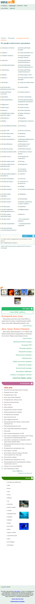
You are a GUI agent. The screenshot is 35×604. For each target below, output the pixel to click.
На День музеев (5, 198)
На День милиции (6, 189)
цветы (8, 529)
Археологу (4, 60)
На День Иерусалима (7, 133)
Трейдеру (21, 186)
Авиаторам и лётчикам (8, 47)
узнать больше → (28, 325)
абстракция (9, 545)
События (3, 38)
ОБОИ (25, 5)
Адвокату (4, 52)
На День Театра (5, 136)
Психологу (22, 136)
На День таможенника (25, 96)
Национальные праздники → (24, 355)
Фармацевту (22, 194)
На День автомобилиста (8, 139)
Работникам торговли (25, 149)
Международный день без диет (12, 426)
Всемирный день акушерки (11, 414)
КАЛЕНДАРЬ (4, 5)
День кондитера (8, 407)
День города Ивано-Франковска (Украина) (15, 428)
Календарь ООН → (27, 345)
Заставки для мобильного (13, 482)
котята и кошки (10, 507)
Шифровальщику (24, 209)
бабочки (9, 498)
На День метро (5, 186)
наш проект (17, 591)
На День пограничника (8, 223)
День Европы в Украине (10, 450)
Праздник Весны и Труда (11, 392)
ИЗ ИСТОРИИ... (5, 8)
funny (8, 538)
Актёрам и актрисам (7, 55)
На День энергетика (24, 110)
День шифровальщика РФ (11, 419)
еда (7, 501)
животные (9, 504)
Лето (8, 491)
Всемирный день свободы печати (13, 399)
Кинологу (4, 110)
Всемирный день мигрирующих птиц (14, 448)
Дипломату (4, 96)
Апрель (14, 471)
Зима (8, 485)
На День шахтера (24, 107)
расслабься (9, 526)
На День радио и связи (25, 74)
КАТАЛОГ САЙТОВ (5, 587)
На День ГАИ (5, 130)
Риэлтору (21, 161)
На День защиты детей (7, 161)
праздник (9, 516)
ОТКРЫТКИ (19, 5)
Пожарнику (22, 118)
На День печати (5, 219)
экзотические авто (11, 535)
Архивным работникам (7, 65)
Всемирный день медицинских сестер (14, 459)
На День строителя (24, 92)
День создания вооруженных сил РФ (14, 433)
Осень (8, 494)
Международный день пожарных (13, 412)
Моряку (3, 121)
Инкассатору (5, 107)
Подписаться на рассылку (26, 473)
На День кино (5, 169)
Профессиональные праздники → (23, 361)
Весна (8, 488)
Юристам (22, 214)
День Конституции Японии (11, 402)
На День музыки (6, 201)
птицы (8, 523)
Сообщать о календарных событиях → (21, 374)
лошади (8, 510)
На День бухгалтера (7, 149)
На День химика (23, 104)
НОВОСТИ (12, 8)
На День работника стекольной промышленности (8, 230)
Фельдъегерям (23, 198)
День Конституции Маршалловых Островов (16, 390)
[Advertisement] (17, 23)
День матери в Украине (10, 457)
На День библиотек (6, 144)
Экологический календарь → (24, 368)
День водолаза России (10, 417)
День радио (7, 431)
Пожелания (11, 38)
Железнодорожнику (7, 99)
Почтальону (22, 125)
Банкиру (4, 74)
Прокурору (22, 133)
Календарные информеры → (24, 371)
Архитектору (5, 70)
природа (9, 520)
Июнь (21, 471)
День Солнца (7, 404)
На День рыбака (23, 87)
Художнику (22, 206)
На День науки (5, 206)
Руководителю (23, 164)
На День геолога (6, 156)
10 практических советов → (10, 242)
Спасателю (22, 178)
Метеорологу (5, 118)
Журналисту (5, 104)
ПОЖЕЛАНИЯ (12, 5)
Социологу (22, 174)
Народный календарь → (26, 351)
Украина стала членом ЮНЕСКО (13, 466)
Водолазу (4, 77)
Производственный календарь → (23, 341)
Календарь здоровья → (26, 348)
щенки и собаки (11, 532)
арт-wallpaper (10, 542)
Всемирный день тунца (10, 395)
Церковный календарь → (25, 365)
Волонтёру (4, 82)
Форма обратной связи (17, 599)
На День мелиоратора (7, 178)
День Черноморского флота (11, 468)
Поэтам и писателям (25, 130)
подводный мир (11, 513)
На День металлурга (7, 181)
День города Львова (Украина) (12, 397)
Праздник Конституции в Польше (13, 409)
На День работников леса (26, 52)
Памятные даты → (27, 358)
